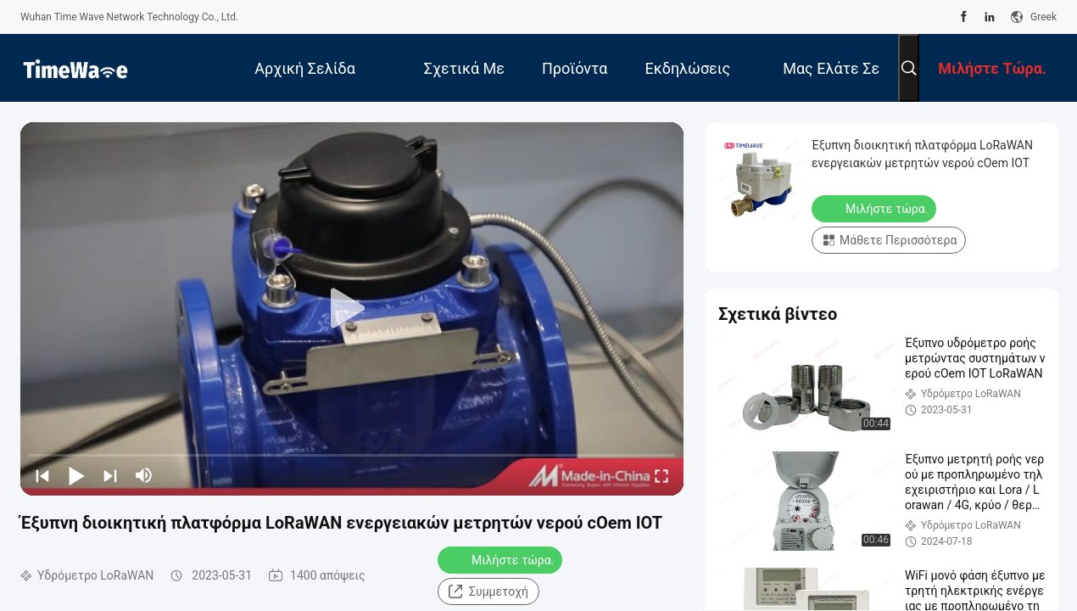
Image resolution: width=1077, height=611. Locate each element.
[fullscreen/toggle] (661, 475)
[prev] (42, 475)
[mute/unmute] (144, 475)
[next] (110, 475)
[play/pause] (76, 475)
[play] (352, 309)
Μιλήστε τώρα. (501, 559)
